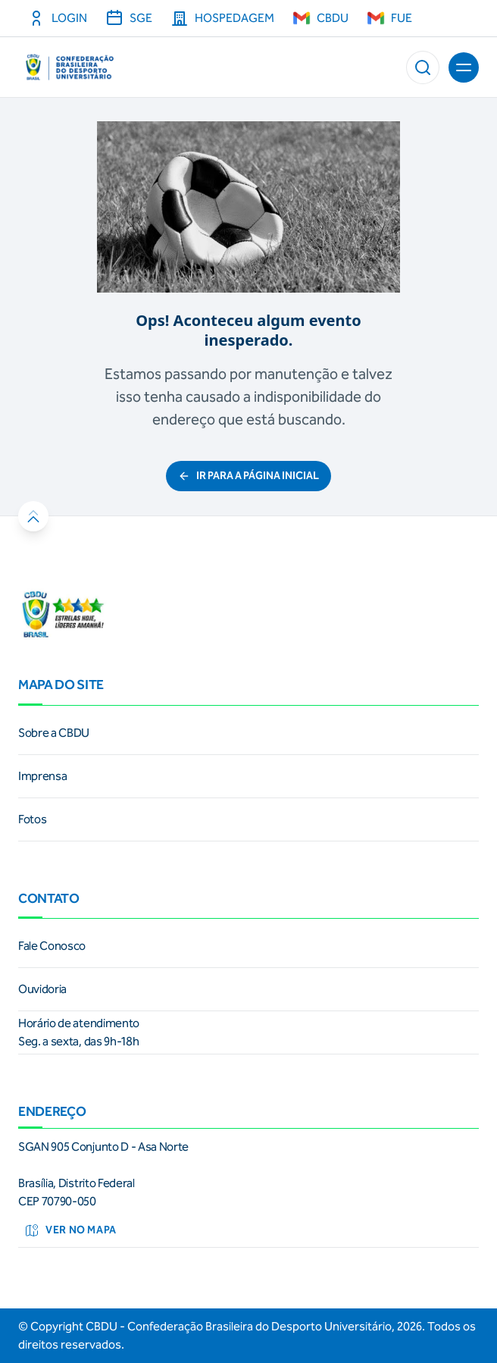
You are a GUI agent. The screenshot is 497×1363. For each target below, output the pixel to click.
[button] (422, 67)
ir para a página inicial (248, 475)
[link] (248, 733)
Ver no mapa (70, 1230)
